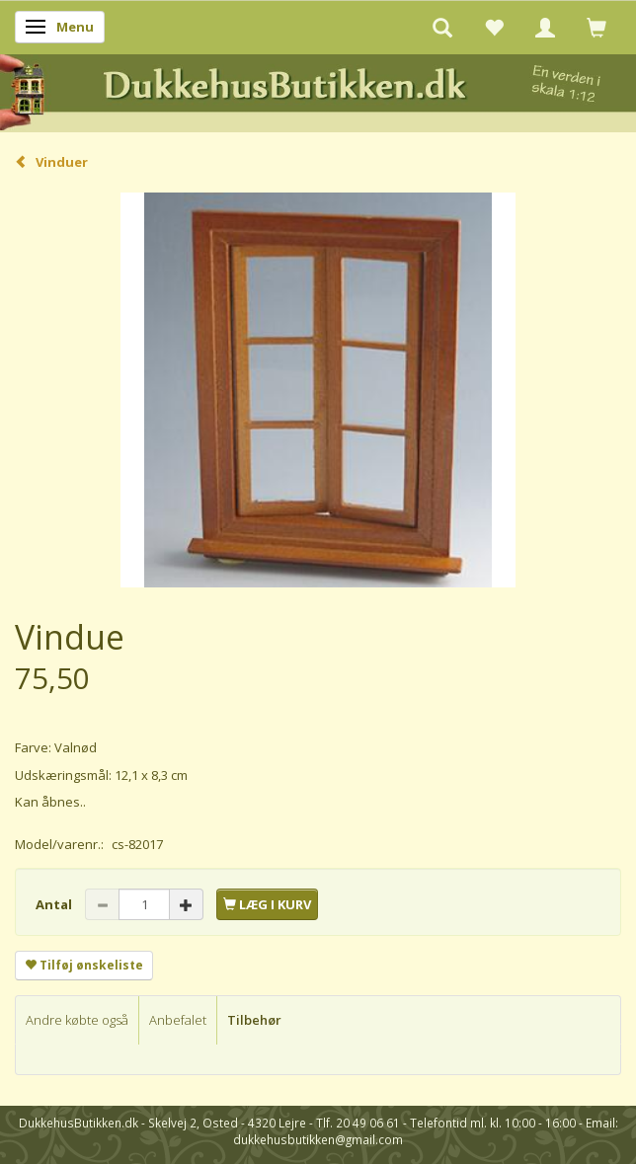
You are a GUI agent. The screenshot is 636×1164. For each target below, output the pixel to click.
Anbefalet (177, 1020)
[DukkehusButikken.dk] (318, 89)
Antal (55, 904)
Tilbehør (254, 1020)
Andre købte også (77, 1020)
